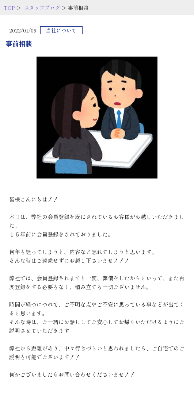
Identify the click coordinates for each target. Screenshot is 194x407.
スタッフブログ (42, 7)
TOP (9, 7)
